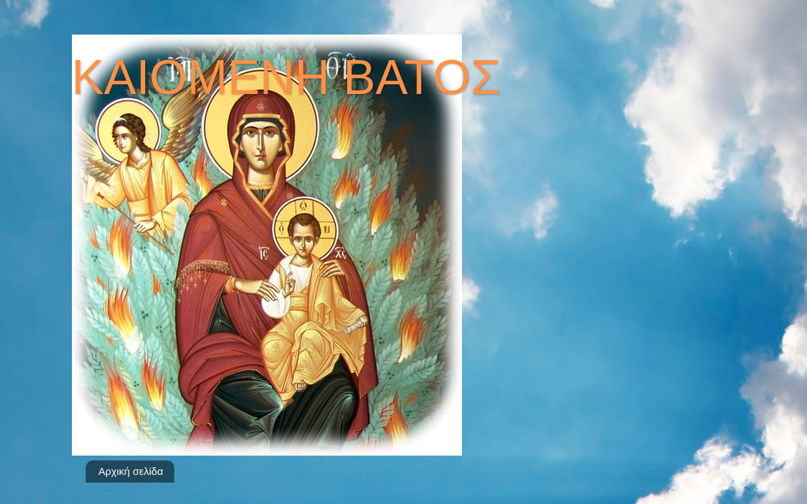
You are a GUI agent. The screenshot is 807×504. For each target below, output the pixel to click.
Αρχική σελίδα (130, 471)
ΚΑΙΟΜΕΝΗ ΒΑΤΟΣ (286, 77)
